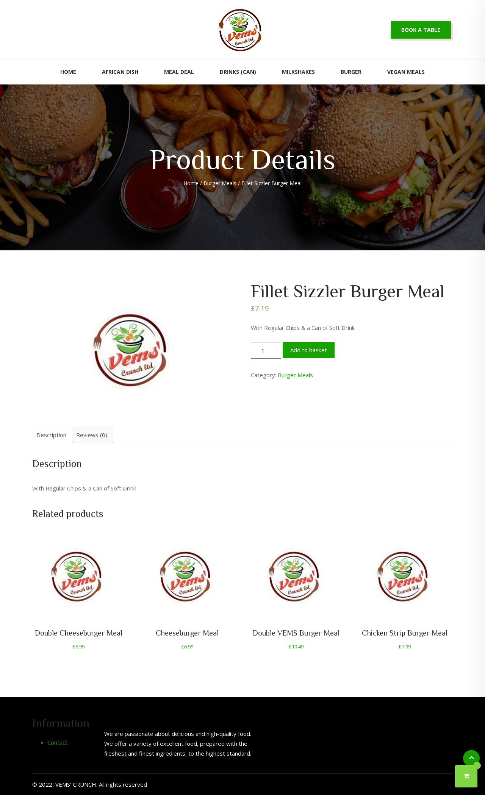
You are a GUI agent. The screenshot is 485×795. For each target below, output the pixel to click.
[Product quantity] (266, 350)
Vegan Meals (406, 71)
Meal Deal (179, 71)
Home (68, 71)
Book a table (420, 29)
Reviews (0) (91, 435)
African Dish (120, 71)
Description (51, 435)
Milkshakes (298, 71)
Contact (57, 742)
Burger (351, 71)
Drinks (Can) (238, 71)
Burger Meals (219, 183)
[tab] (51, 435)
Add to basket (308, 350)
